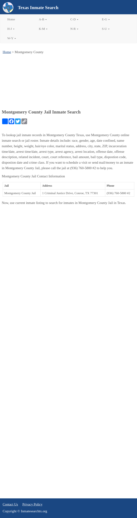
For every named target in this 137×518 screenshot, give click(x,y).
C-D (74, 19)
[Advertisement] (68, 82)
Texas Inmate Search (38, 7)
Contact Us (10, 504)
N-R (74, 29)
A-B (43, 19)
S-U (106, 29)
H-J (10, 29)
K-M (43, 29)
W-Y (11, 38)
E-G (106, 19)
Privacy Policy (32, 504)
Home (11, 19)
